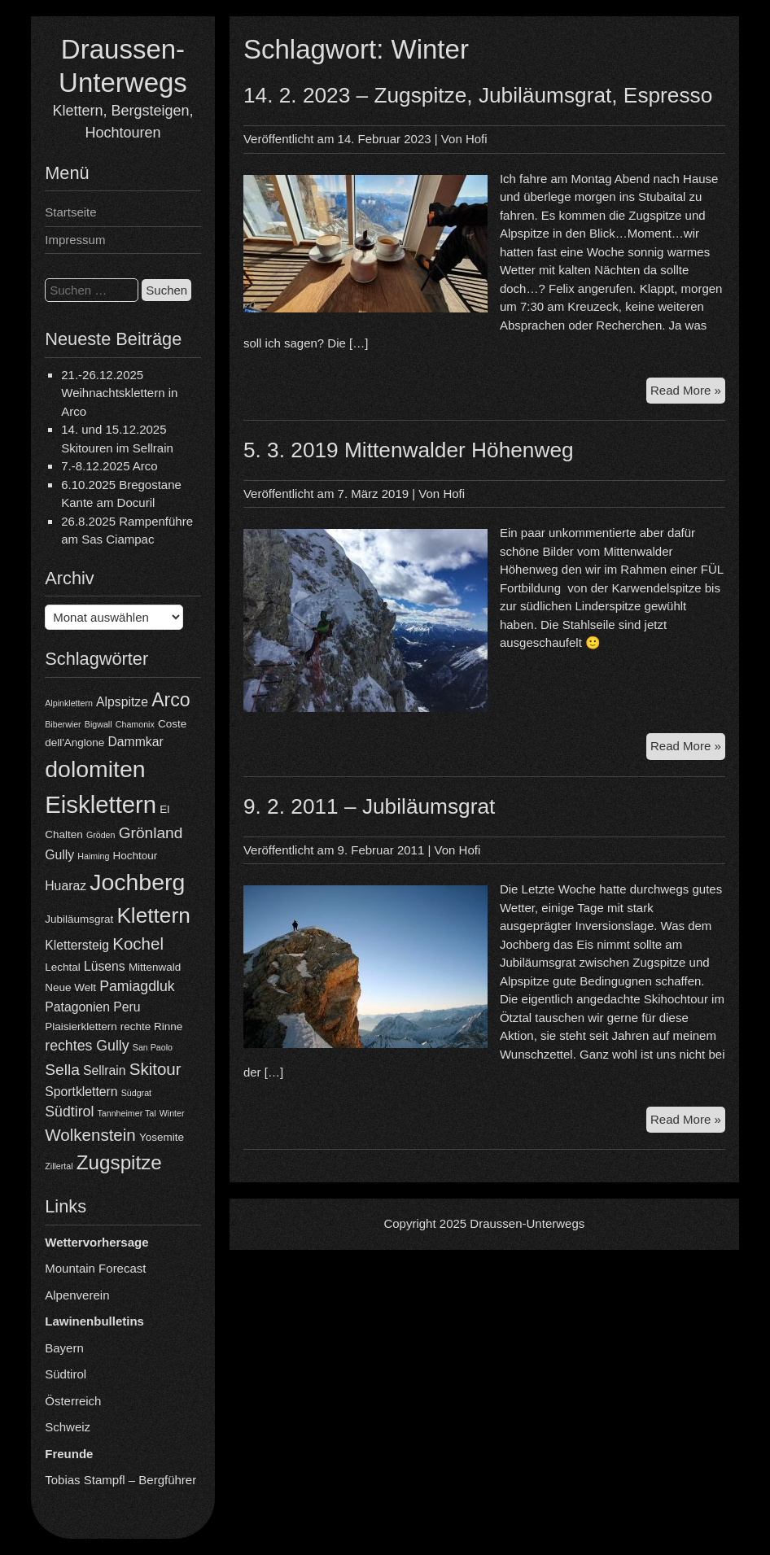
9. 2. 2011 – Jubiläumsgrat (369, 806)
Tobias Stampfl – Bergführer (120, 1480)
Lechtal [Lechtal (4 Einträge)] (62, 967)
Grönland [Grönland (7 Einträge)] (151, 832)
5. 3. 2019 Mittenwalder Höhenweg (408, 450)
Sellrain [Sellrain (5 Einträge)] (104, 1070)
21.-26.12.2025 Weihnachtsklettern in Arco (119, 393)
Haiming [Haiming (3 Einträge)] (93, 856)
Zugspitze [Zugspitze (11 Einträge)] (119, 1162)
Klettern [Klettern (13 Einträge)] (153, 915)
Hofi (477, 139)
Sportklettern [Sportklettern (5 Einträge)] (81, 1092)
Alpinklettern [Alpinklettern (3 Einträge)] (69, 703)
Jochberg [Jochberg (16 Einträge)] (137, 882)
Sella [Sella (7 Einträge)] (62, 1069)
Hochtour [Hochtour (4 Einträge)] (135, 856)
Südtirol (65, 1374)
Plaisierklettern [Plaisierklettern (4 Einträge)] (80, 1026)
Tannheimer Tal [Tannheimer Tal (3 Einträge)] (127, 1113)
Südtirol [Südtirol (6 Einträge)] (69, 1111)
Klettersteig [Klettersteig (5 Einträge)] (77, 945)
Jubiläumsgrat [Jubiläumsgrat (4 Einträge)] (79, 919)
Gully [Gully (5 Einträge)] (59, 855)
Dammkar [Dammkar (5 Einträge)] (135, 742)
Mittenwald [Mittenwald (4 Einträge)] (155, 967)
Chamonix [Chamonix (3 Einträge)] (135, 724)
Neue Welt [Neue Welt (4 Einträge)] (70, 987)
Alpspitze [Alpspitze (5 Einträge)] (122, 702)
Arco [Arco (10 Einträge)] (170, 699)
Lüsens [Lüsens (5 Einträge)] (104, 966)
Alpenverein (77, 1295)
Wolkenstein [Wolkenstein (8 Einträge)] (90, 1134)
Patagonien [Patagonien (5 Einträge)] (77, 1007)
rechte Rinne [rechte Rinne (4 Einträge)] (151, 1026)
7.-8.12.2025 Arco (109, 466)
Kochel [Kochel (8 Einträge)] (138, 943)
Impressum (75, 240)
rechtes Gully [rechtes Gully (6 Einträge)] (87, 1045)
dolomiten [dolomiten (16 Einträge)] (95, 769)
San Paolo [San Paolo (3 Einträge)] (153, 1047)
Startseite (70, 212)
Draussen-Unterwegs (527, 1223)
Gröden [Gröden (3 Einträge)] (101, 835)
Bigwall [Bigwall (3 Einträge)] (98, 724)
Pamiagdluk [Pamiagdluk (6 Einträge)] (137, 986)
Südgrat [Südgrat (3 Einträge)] (136, 1093)
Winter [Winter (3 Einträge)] (172, 1113)
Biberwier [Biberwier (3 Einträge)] (63, 724)
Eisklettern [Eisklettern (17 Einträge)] (100, 804)
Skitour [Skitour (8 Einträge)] (155, 1068)
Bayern (64, 1348)
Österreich (73, 1401)
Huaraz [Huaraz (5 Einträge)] (65, 886)
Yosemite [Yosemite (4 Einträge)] (161, 1137)
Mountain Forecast (95, 1268)
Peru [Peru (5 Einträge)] (126, 1007)
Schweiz (67, 1427)
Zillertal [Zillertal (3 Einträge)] (58, 1166)
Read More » (687, 392)
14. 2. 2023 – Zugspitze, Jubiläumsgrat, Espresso (477, 95)
